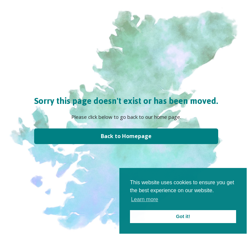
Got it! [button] (183, 216)
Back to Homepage (126, 136)
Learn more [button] (144, 199)
